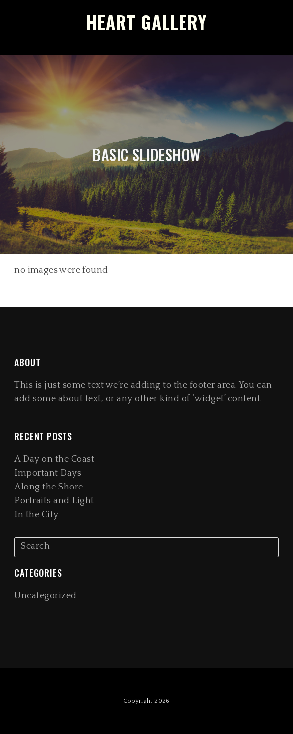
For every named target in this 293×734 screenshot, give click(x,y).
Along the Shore (48, 487)
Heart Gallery (146, 22)
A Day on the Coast (54, 459)
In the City (36, 515)
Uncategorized (45, 596)
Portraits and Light (54, 501)
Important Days (47, 473)
